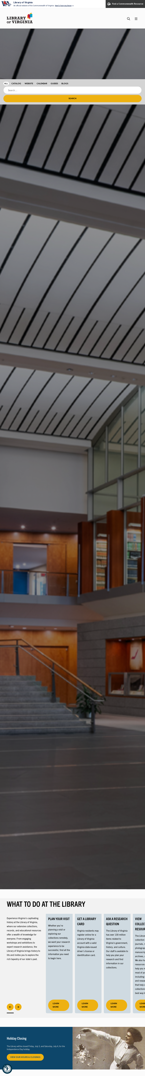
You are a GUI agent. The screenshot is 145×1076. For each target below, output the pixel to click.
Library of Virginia (23, 2)
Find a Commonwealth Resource (125, 4)
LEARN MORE (85, 1005)
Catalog (16, 83)
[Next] (18, 1007)
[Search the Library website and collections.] (129, 17)
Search (72, 98)
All (6, 83)
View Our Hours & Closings (25, 1057)
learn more (56, 1005)
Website (29, 83)
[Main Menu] (136, 18)
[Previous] (10, 1007)
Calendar (42, 83)
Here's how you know (63, 6)
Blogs (64, 83)
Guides (54, 83)
